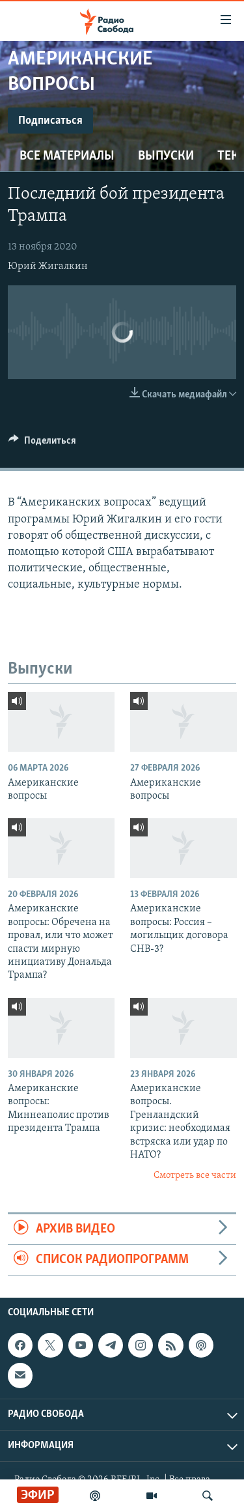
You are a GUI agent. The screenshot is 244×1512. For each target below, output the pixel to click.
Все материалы (67, 156)
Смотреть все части (195, 1175)
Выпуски (166, 156)
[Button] (42, 443)
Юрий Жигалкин (48, 266)
